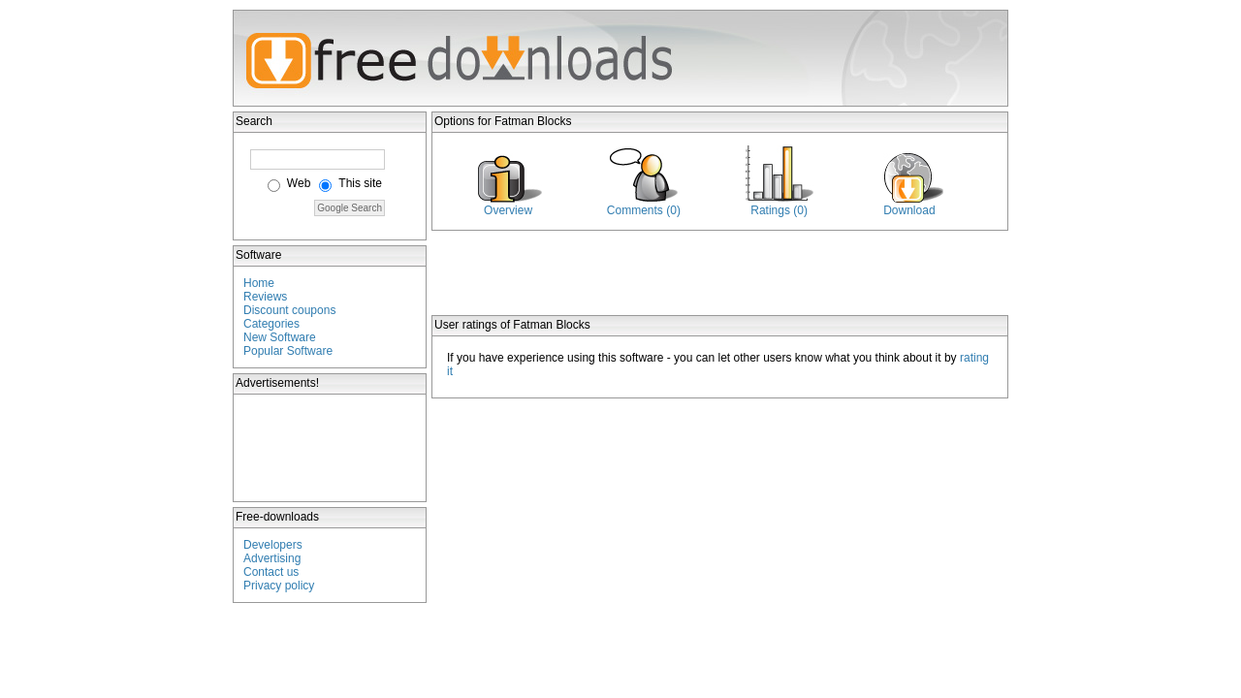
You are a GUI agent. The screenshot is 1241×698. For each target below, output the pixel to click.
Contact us (271, 572)
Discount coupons (289, 310)
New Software (279, 337)
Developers (272, 545)
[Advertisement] (330, 448)
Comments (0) (644, 210)
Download (909, 210)
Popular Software (288, 351)
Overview (508, 210)
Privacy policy (278, 585)
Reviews (265, 296)
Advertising (272, 558)
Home (258, 283)
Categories (271, 324)
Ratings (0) (779, 210)
